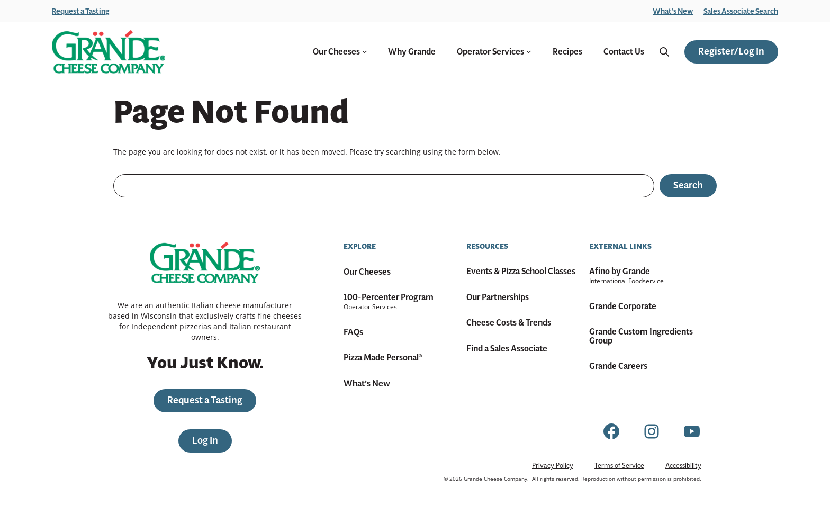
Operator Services (494, 52)
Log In (205, 440)
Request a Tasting (81, 11)
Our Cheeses (340, 52)
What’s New (673, 11)
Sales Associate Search (740, 11)
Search (688, 185)
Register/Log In (731, 51)
